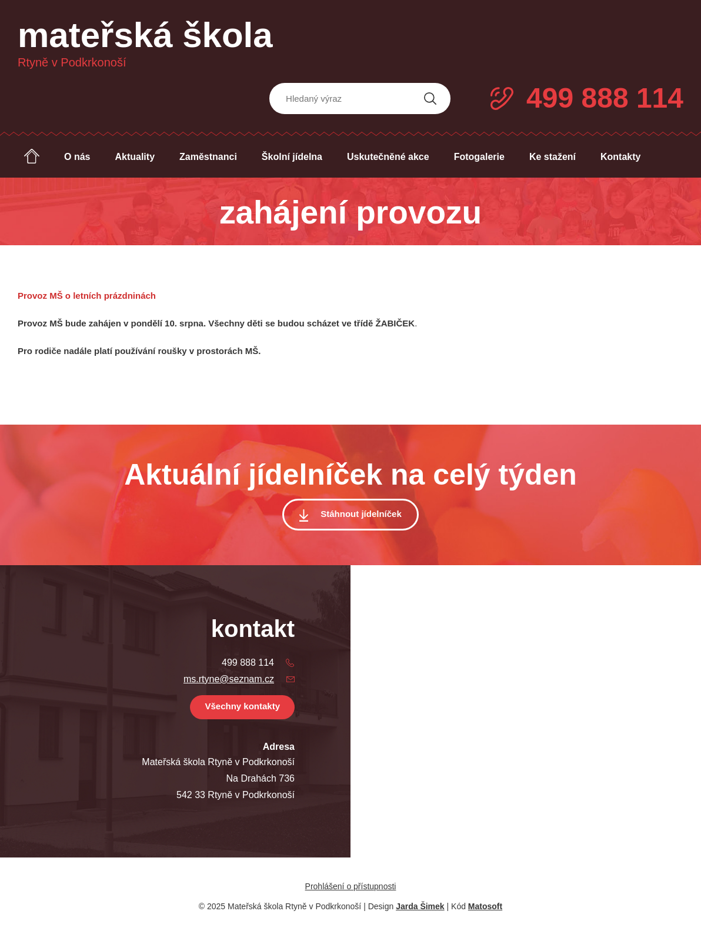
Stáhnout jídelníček (361, 514)
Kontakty (620, 157)
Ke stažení (552, 157)
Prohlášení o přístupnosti (350, 886)
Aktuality (135, 157)
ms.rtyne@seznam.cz (228, 679)
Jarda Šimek (420, 906)
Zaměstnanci (208, 157)
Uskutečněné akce (388, 157)
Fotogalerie (479, 157)
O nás (77, 157)
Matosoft (485, 906)
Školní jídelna (292, 157)
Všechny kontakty (242, 706)
